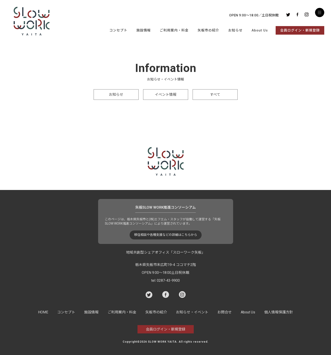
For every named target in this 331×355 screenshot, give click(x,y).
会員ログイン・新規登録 (300, 30)
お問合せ (224, 312)
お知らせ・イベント (192, 312)
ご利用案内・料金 (174, 30)
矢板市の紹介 (208, 30)
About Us (260, 30)
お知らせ (235, 30)
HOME (43, 312)
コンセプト (118, 30)
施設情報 (143, 30)
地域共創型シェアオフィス (165, 252)
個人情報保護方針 (278, 312)
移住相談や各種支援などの (165, 235)
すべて (215, 94)
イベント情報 (165, 94)
